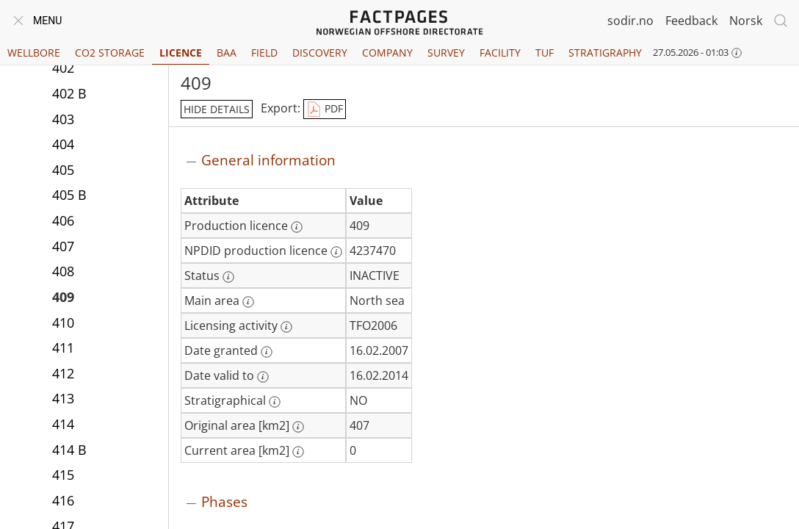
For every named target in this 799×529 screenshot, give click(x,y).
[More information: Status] (228, 277)
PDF (324, 109)
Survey (446, 53)
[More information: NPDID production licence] (336, 252)
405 (63, 170)
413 (63, 398)
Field (264, 53)
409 (63, 297)
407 (63, 246)
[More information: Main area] (248, 302)
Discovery (319, 53)
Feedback (691, 20)
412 (63, 373)
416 (63, 500)
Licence (180, 53)
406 (63, 220)
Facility (500, 53)
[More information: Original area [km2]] (298, 427)
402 (63, 67)
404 (63, 144)
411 (63, 347)
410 (63, 322)
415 (63, 474)
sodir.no (630, 20)
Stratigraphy (605, 53)
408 (63, 271)
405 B (69, 195)
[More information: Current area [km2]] (298, 452)
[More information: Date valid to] (263, 377)
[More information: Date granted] (266, 352)
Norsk (745, 20)
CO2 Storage (110, 53)
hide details (217, 109)
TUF (544, 53)
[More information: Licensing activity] (286, 327)
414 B (69, 449)
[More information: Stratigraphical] (275, 402)
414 (63, 424)
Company (387, 53)
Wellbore (33, 53)
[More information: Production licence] (297, 227)
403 (63, 119)
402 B (69, 93)
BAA (226, 53)
